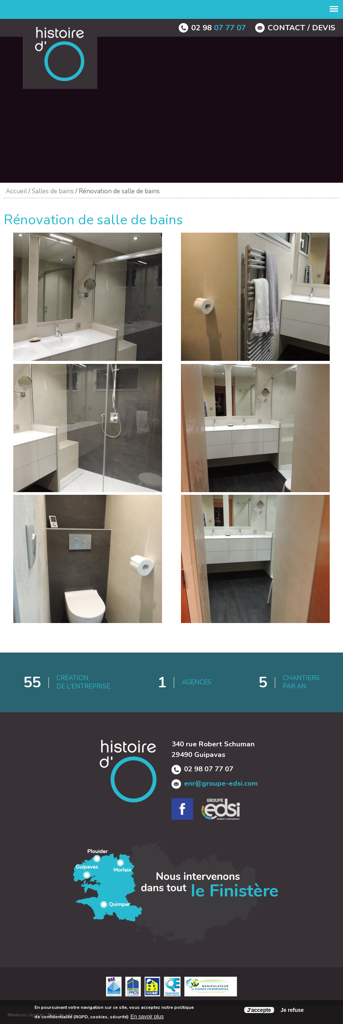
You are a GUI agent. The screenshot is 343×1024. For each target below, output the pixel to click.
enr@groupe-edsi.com (221, 783)
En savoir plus (147, 1016)
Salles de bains (53, 191)
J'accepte (259, 1010)
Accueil (16, 191)
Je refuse (292, 1010)
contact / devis (301, 27)
